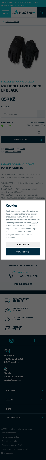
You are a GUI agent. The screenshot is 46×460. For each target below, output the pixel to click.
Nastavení (23, 244)
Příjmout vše (22, 252)
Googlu (34, 222)
